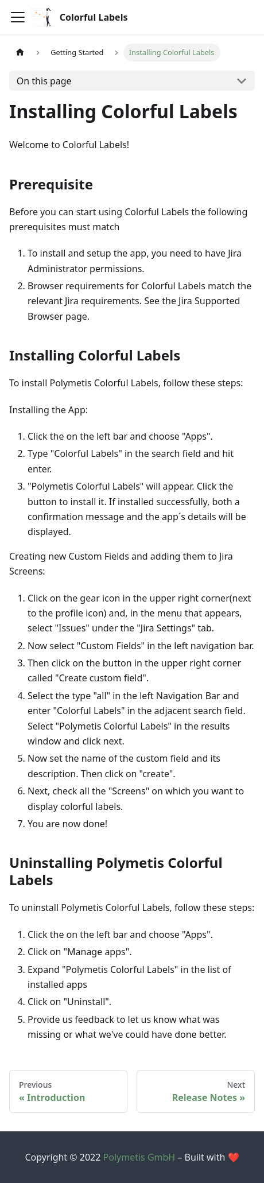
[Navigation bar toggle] (17, 17)
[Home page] (20, 52)
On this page (44, 81)
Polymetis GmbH (139, 1157)
